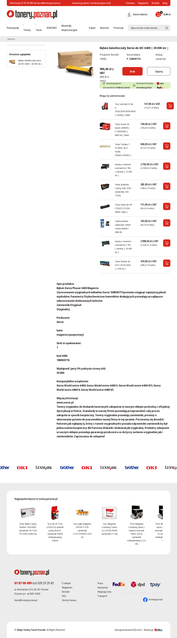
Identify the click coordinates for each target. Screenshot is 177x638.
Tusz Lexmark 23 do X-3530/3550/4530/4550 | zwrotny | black (125, 109)
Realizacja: (153, 629)
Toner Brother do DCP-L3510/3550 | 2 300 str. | (123, 265)
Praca (100, 583)
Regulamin (143, 3)
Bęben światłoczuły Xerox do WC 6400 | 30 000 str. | (30, 62)
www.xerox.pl (65, 402)
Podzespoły (13, 28)
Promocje (119, 28)
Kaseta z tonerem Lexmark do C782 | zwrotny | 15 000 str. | (123, 170)
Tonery (27, 30)
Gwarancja (102, 587)
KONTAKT (52, 28)
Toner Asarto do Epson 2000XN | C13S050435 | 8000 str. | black (122, 129)
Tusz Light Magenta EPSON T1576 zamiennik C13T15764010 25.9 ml (82, 530)
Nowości (104, 28)
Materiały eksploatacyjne (69, 28)
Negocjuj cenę (104, 591)
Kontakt (155, 3)
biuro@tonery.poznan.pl (25, 600)
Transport (102, 596)
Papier (92, 28)
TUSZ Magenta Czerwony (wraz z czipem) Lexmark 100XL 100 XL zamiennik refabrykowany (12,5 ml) (136, 533)
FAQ (64, 596)
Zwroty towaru (69, 600)
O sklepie (66, 583)
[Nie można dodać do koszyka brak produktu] (132, 71)
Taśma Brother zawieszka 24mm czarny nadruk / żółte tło (123, 226)
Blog (165, 3)
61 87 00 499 (27, 3)
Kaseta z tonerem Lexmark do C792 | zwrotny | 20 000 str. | (123, 247)
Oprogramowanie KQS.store (128, 629)
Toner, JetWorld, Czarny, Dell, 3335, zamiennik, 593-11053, (123, 190)
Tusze (39, 30)
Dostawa (130, 3)
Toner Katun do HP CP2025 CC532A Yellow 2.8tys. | (123, 208)
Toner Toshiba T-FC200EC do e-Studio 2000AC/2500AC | (123, 150)
